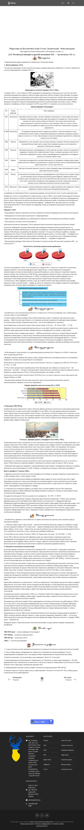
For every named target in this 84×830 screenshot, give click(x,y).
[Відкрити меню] (63, 3)
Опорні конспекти (67, 745)
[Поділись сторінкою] (68, 3)
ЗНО (45, 755)
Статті (46, 769)
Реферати (47, 764)
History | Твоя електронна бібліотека (41, 822)
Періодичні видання (67, 750)
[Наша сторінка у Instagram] (47, 815)
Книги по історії (66, 740)
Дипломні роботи (42, 826)
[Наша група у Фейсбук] (37, 815)
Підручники (65, 755)
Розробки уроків (66, 759)
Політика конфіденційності (43, 824)
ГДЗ (45, 745)
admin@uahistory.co (35, 800)
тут (62, 51)
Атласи (46, 740)
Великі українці (66, 764)
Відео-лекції (47, 759)
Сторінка (20, 678)
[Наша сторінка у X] (42, 815)
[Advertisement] (42, 30)
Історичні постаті (66, 769)
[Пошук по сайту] (73, 3)
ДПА (45, 750)
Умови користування (27, 824)
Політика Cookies (58, 824)
